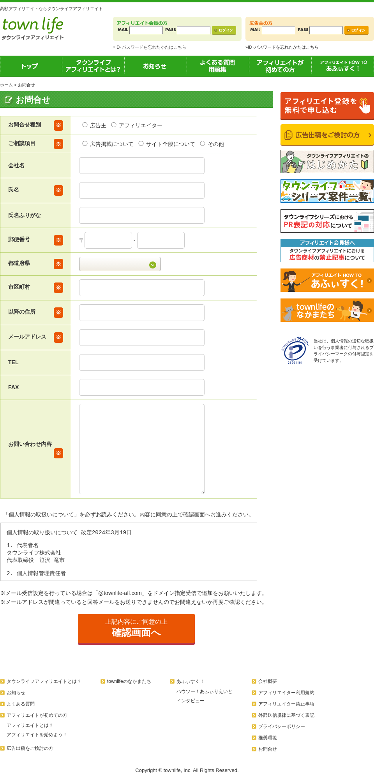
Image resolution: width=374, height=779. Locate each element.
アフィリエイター (136, 125)
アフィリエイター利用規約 (286, 692)
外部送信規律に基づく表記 (286, 715)
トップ (31, 66)
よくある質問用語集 (218, 66)
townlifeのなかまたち (129, 681)
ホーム (6, 84)
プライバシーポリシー (281, 726)
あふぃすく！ (343, 66)
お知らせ (156, 66)
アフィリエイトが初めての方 (280, 66)
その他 (211, 144)
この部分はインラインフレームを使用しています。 (128, 552)
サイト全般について (166, 144)
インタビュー (190, 701)
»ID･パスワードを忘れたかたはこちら (149, 47)
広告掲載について (107, 144)
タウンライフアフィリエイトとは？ (93, 66)
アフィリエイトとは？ (30, 725)
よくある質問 (21, 704)
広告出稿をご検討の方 (30, 748)
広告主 (93, 125)
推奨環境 (267, 737)
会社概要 (267, 681)
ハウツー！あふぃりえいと (204, 691)
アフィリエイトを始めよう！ (37, 734)
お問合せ (267, 749)
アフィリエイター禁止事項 (286, 704)
